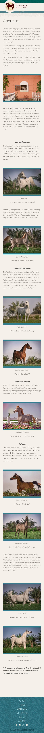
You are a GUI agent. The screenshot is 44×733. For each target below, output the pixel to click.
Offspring (22, 713)
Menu (22, 12)
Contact (22, 721)
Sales (22, 717)
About (22, 701)
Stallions (22, 709)
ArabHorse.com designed (23, 730)
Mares (22, 705)
